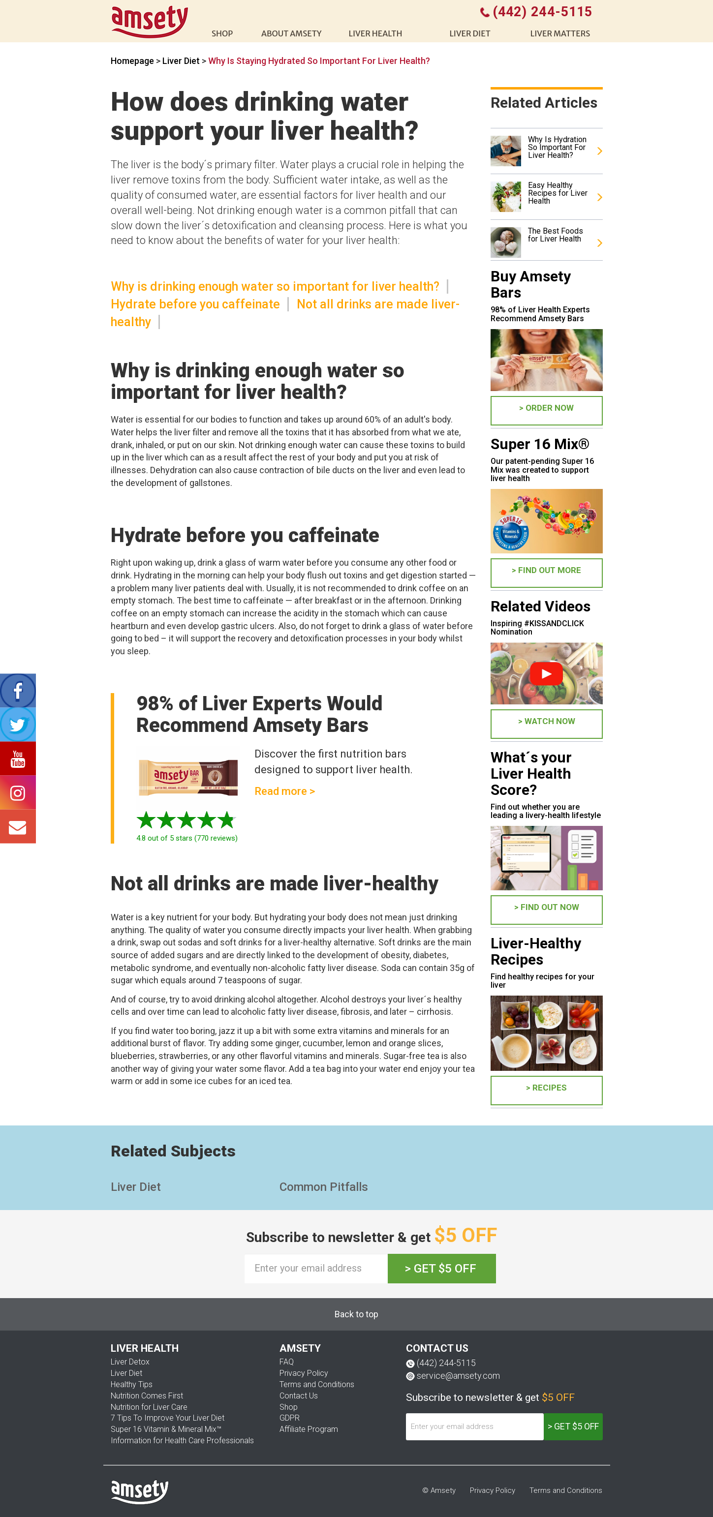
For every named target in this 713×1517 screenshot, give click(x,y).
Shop (288, 1407)
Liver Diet (182, 61)
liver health (376, 33)
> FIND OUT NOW (546, 907)
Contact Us (298, 1395)
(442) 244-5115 (446, 1363)
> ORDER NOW (546, 408)
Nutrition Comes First (147, 1395)
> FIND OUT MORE (546, 570)
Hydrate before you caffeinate (195, 304)
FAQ (286, 1361)
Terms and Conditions (316, 1384)
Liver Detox (130, 1361)
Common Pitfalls (323, 1187)
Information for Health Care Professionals (182, 1440)
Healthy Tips (132, 1384)
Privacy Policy (303, 1373)
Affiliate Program (308, 1429)
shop (222, 33)
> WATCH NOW (546, 721)
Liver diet (469, 33)
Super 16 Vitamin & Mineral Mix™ (166, 1429)
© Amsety (439, 1490)
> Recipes (546, 1087)
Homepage (132, 61)
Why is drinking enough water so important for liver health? (275, 286)
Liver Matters (560, 33)
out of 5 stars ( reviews (185, 838)
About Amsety (291, 33)
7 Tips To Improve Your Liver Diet (167, 1418)
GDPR (289, 1418)
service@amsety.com (458, 1375)
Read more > (284, 791)
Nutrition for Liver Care (149, 1407)
